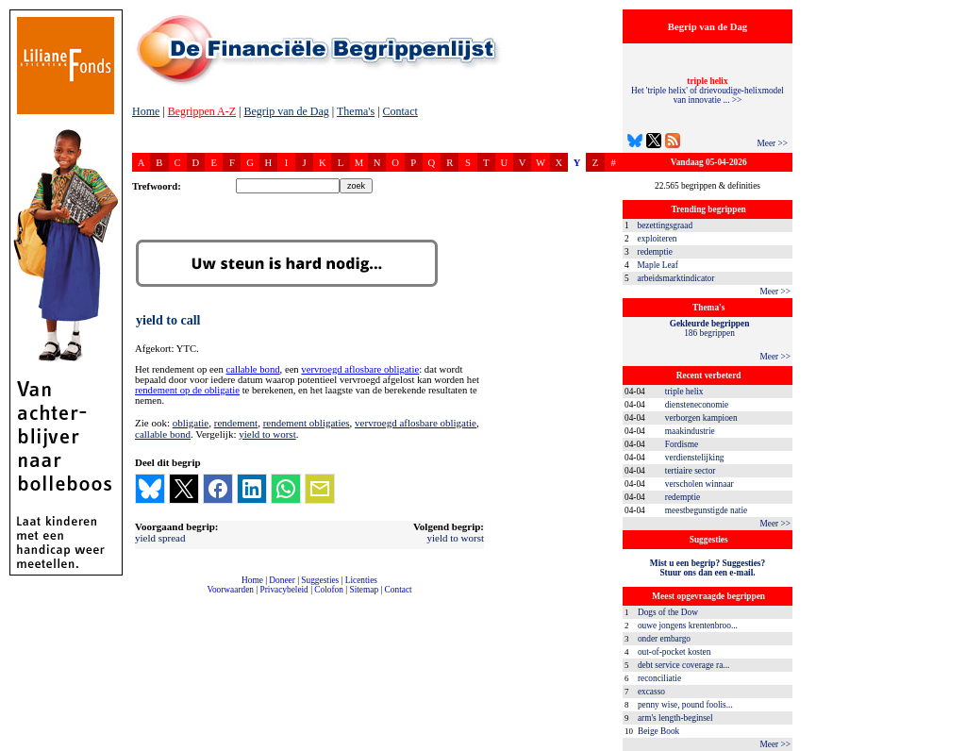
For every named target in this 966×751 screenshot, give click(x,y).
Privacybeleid (284, 589)
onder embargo (664, 638)
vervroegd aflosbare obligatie (360, 369)
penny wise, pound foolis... (685, 704)
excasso (651, 691)
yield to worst (267, 434)
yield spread (160, 537)
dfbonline (948, 746)
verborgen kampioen (701, 418)
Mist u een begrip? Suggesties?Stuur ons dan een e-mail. (707, 568)
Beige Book (658, 731)
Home (145, 111)
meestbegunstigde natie (706, 510)
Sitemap (363, 589)
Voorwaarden (230, 589)
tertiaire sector (690, 471)
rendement (236, 422)
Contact (400, 111)
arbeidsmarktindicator (676, 278)
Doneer (281, 580)
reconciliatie (659, 678)
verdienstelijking (694, 457)
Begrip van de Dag (285, 111)
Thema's (356, 111)
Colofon (328, 589)
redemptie (655, 252)
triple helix (684, 391)
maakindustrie (690, 431)
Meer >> (772, 143)
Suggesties (320, 580)
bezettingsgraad (665, 225)
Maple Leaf (658, 265)
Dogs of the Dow (668, 612)
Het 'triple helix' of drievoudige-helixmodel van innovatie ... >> (707, 90)
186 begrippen (710, 328)
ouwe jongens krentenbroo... (688, 625)
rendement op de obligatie (187, 390)
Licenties (361, 580)
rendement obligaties (306, 422)
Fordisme (681, 444)
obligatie (191, 422)
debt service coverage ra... (683, 665)
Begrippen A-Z (202, 111)
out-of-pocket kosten (674, 652)
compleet (142, 596)
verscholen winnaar (699, 484)
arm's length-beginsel (675, 718)
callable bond (252, 369)
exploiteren (657, 238)
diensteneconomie (696, 404)
